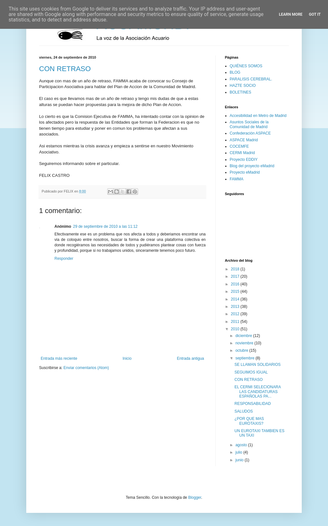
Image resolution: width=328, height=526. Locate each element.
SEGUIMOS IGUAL (251, 372)
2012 (236, 314)
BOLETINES (240, 92)
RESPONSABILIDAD (252, 403)
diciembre (244, 335)
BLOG (235, 72)
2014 (236, 299)
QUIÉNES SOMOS (246, 66)
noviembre (244, 343)
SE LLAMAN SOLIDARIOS (257, 364)
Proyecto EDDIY (244, 159)
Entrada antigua (190, 358)
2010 (236, 329)
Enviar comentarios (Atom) (86, 368)
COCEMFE (239, 146)
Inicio (127, 358)
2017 (236, 276)
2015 (236, 291)
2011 (236, 321)
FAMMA (236, 179)
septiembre (245, 358)
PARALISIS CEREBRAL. (251, 79)
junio (240, 460)
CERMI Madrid (242, 153)
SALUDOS (243, 411)
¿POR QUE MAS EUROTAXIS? (249, 420)
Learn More (291, 14)
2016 (236, 284)
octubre (242, 350)
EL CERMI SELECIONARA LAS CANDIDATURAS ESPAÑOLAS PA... (257, 392)
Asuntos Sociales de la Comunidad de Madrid (249, 124)
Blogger (194, 497)
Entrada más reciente (59, 358)
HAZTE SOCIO (243, 85)
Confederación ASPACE (250, 133)
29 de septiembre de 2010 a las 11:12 (105, 226)
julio (239, 452)
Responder (63, 258)
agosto (241, 445)
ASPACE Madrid (244, 140)
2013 (236, 306)
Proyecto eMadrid (245, 172)
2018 (236, 269)
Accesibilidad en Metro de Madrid (258, 115)
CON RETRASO (65, 69)
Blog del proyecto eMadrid (252, 166)
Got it (315, 14)
